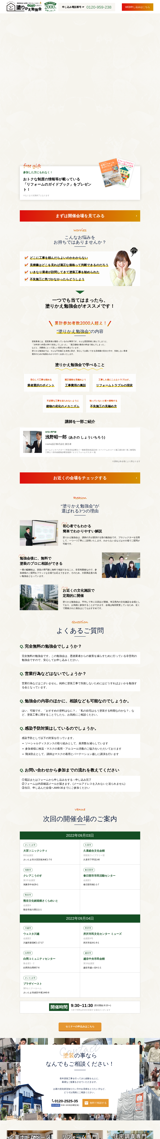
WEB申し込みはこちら (137, 7)
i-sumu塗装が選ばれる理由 (22, 1103)
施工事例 (44, 1103)
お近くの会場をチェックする (80, 365)
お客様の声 (59, 1103)
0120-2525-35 (66, 989)
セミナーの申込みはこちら (80, 914)
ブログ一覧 (14, 1118)
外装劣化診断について (81, 1103)
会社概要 (29, 1118)
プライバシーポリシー (50, 1118)
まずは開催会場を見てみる (80, 103)
